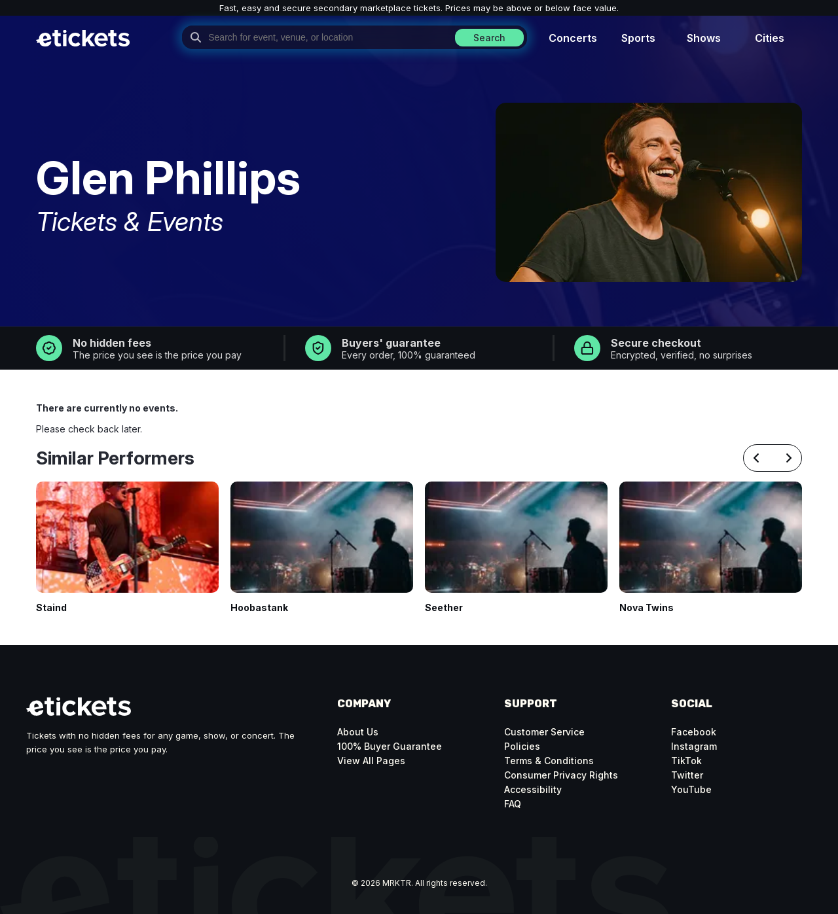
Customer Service (544, 731)
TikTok (686, 760)
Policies (522, 746)
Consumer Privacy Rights (561, 775)
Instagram (694, 746)
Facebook (693, 731)
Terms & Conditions (549, 760)
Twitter (687, 775)
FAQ (512, 803)
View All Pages (371, 760)
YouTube (691, 789)
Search (489, 37)
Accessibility (533, 789)
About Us (357, 731)
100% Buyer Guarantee (389, 746)
